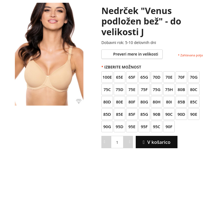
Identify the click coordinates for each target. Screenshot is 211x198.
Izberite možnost (121, 67)
